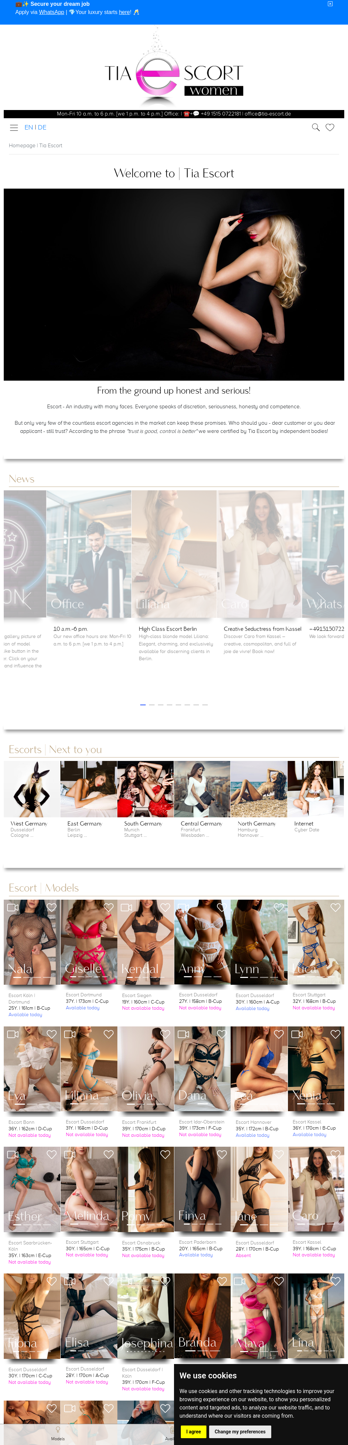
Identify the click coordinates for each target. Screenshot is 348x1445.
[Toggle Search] (332, 127)
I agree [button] (193, 1431)
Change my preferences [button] (240, 1431)
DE (42, 127)
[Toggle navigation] (16, 127)
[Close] (330, 4)
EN (29, 127)
